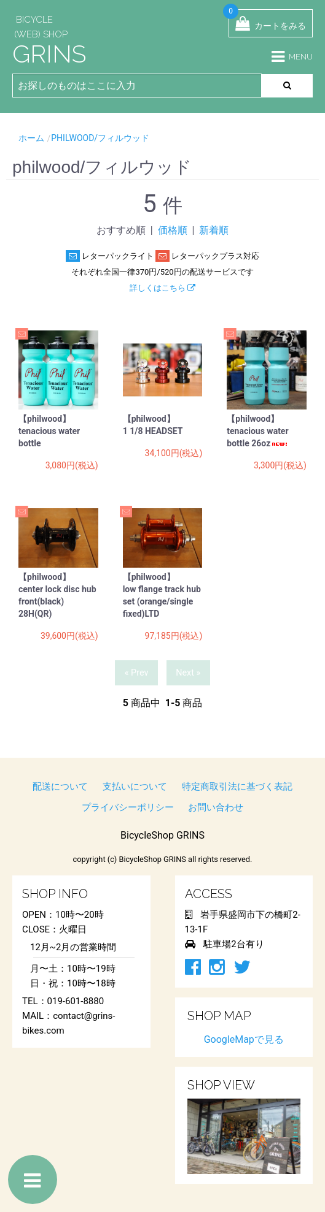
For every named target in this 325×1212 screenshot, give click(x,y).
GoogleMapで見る (244, 1039)
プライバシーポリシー (128, 807)
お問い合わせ (215, 807)
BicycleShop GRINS (162, 835)
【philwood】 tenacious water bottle (49, 431)
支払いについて (135, 786)
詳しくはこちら (162, 287)
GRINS (49, 53)
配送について (60, 786)
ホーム (31, 138)
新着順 (214, 230)
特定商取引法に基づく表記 (237, 786)
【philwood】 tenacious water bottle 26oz (258, 431)
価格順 (172, 230)
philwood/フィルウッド (100, 138)
